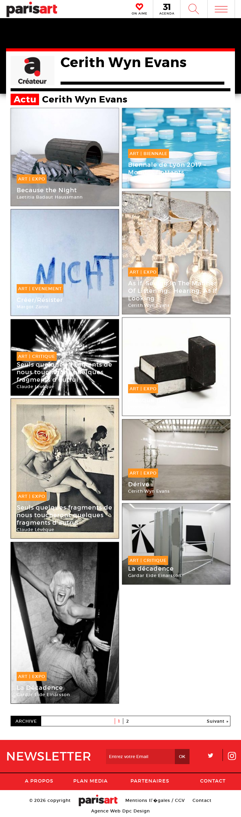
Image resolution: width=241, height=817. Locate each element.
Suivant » (218, 721)
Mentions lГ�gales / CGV (155, 800)
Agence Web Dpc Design (120, 811)
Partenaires (149, 781)
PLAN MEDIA (90, 781)
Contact (213, 781)
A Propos (39, 781)
